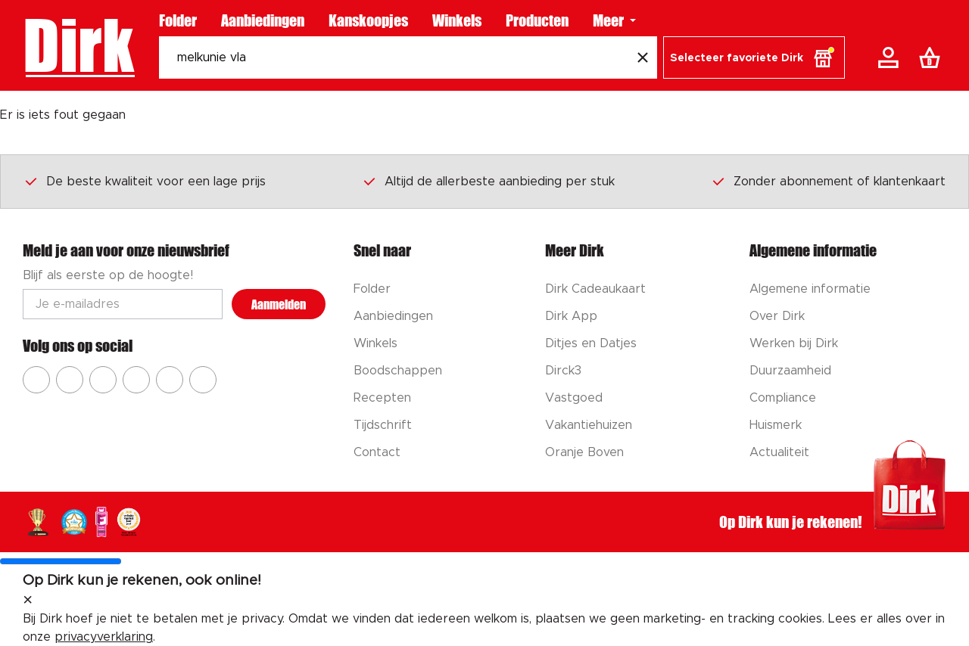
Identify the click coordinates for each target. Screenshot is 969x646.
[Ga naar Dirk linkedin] (203, 379)
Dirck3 (563, 371)
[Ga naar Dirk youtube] (103, 379)
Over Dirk (777, 316)
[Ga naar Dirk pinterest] (136, 379)
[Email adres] (123, 304)
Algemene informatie (810, 289)
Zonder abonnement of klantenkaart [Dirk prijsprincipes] (828, 180)
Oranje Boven (584, 452)
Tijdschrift (383, 425)
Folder (178, 20)
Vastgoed (574, 398)
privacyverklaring (104, 637)
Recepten (382, 398)
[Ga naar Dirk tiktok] (169, 379)
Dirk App (571, 316)
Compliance (782, 398)
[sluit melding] (28, 601)
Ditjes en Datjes (591, 343)
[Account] (891, 57)
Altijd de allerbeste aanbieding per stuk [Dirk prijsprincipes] (488, 180)
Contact (377, 452)
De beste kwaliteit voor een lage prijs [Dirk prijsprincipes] (144, 180)
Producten (537, 20)
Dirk (78, 45)
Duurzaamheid (790, 371)
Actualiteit (779, 452)
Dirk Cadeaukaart (595, 289)
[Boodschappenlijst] (932, 57)
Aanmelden (278, 304)
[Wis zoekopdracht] (642, 57)
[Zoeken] (393, 57)
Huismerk (775, 425)
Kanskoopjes (368, 20)
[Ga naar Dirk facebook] (36, 379)
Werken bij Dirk (793, 343)
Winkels (456, 20)
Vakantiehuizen (588, 425)
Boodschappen (398, 371)
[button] (754, 57)
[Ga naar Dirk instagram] (69, 379)
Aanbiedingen (262, 20)
